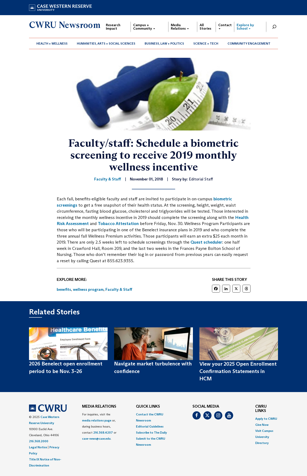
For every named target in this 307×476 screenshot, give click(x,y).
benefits (64, 289)
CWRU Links (261, 408)
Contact (225, 26)
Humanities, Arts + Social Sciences (106, 43)
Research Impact (113, 27)
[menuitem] (52, 43)
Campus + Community (144, 27)
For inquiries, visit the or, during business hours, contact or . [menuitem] (99, 426)
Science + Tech (205, 43)
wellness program (88, 289)
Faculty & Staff (118, 289)
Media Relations (180, 27)
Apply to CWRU (266, 419)
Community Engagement (249, 43)
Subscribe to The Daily (151, 432)
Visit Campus (264, 431)
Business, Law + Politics (164, 43)
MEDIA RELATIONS (99, 406)
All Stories (205, 27)
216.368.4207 (103, 432)
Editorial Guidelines (149, 426)
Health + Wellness (52, 43)
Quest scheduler (206, 242)
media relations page (96, 420)
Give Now (261, 425)
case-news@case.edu (96, 439)
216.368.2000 (38, 441)
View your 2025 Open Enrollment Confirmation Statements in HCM (238, 371)
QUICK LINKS (148, 406)
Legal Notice (38, 447)
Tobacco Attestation (118, 223)
